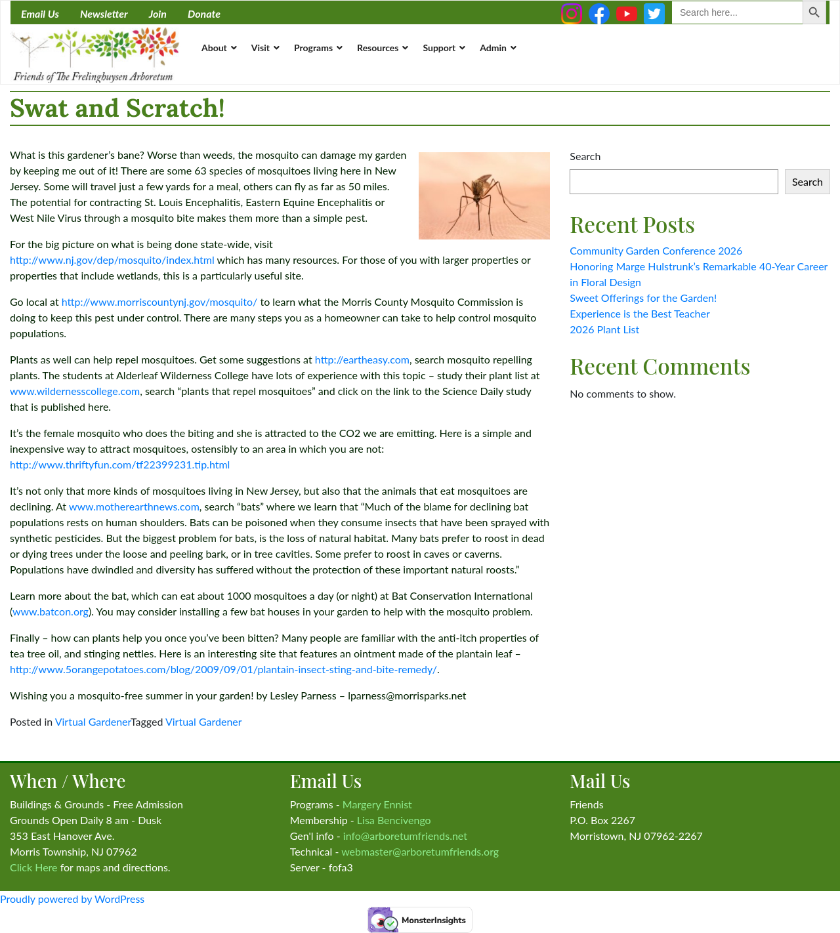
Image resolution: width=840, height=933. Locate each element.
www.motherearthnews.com (134, 506)
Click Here (34, 867)
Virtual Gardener (93, 721)
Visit (260, 47)
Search (585, 156)
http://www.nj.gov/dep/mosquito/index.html (112, 259)
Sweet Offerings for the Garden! (643, 297)
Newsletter (104, 13)
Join (158, 13)
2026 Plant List (604, 329)
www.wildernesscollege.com (75, 390)
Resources (377, 47)
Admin (493, 47)
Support (439, 47)
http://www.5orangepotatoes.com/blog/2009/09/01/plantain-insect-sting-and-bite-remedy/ (223, 669)
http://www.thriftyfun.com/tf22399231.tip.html (120, 464)
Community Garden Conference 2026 (656, 250)
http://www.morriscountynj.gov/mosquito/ (160, 301)
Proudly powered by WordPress (72, 898)
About (214, 47)
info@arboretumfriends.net (405, 835)
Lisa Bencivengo (394, 820)
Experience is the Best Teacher (639, 313)
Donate (204, 13)
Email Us (40, 13)
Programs (313, 47)
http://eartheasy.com (362, 359)
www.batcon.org (50, 611)
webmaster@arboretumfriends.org (420, 851)
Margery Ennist (377, 804)
